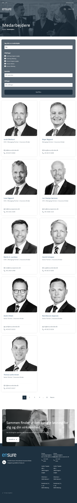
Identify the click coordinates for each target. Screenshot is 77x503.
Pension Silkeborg (10, 66)
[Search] (70, 47)
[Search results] (38, 47)
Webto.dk (22, 462)
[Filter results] (38, 75)
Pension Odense (10, 64)
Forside (4, 29)
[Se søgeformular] (65, 9)
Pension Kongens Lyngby (12, 61)
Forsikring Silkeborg (11, 58)
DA (3, 2)
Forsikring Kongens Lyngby (13, 56)
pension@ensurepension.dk (62, 456)
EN (6, 2)
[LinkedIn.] (4, 461)
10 (47, 397)
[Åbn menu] (71, 9)
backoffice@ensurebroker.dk (50, 456)
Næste (52, 397)
